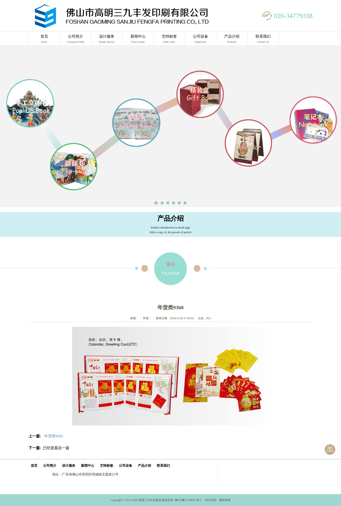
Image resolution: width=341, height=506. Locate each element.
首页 (44, 39)
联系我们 (262, 39)
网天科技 (225, 500)
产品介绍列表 (170, 263)
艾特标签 (169, 39)
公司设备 (200, 39)
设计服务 (106, 39)
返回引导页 (330, 449)
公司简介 (75, 39)
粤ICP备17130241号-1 (188, 500)
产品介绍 (231, 39)
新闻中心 (137, 39)
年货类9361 (53, 436)
